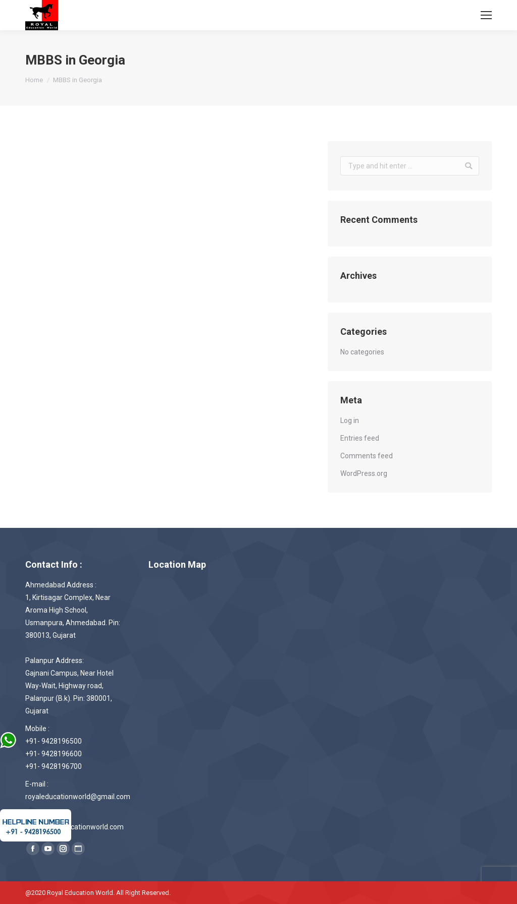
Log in (349, 420)
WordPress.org (363, 473)
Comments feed (366, 456)
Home (34, 80)
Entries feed (359, 438)
